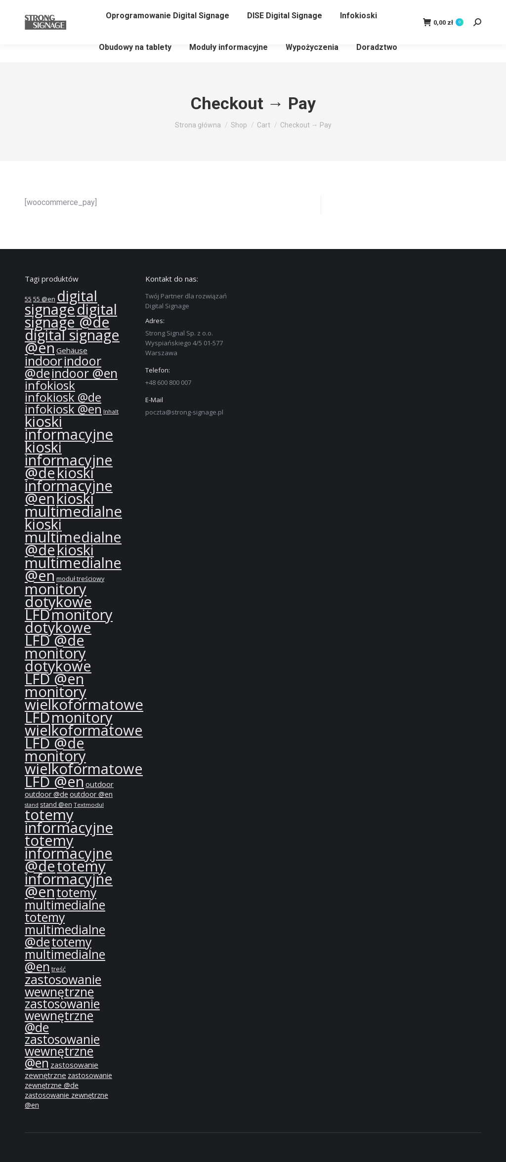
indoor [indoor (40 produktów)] (43, 361)
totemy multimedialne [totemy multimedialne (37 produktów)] (65, 898)
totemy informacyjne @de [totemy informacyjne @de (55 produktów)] (69, 853)
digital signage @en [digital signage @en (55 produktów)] (72, 341)
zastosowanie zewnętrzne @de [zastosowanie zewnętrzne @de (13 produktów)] (68, 1080)
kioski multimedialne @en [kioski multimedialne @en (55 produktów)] (73, 562)
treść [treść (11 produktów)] (58, 969)
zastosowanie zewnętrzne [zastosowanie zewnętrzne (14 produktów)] (61, 1070)
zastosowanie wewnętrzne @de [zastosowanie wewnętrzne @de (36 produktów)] (62, 1016)
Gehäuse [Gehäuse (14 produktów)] (71, 350)
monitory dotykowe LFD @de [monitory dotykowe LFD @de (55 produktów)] (69, 627)
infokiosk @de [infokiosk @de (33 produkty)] (63, 397)
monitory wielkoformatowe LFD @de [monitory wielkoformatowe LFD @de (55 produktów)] (84, 730)
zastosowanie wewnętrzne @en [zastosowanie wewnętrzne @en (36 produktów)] (62, 1051)
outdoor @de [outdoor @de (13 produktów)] (46, 794)
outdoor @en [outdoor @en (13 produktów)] (91, 794)
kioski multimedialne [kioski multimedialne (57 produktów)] (73, 505)
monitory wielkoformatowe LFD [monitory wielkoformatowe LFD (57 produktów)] (84, 704)
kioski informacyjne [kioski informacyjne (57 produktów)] (69, 428)
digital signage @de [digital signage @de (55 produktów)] (71, 315)
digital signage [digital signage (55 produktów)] (61, 302)
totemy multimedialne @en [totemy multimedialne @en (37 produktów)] (65, 954)
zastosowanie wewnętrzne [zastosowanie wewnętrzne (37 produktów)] (63, 985)
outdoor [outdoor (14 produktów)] (99, 784)
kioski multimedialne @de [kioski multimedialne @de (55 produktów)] (73, 537)
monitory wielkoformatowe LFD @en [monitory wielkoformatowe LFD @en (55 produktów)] (84, 768)
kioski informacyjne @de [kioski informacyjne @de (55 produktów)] (69, 460)
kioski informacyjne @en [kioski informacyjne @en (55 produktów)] (69, 485)
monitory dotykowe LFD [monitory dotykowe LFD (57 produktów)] (58, 601)
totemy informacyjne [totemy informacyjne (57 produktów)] (69, 821)
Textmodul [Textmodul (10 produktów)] (89, 804)
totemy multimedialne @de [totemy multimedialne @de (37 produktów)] (65, 929)
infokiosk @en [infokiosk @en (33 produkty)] (63, 409)
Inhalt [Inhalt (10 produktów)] (111, 411)
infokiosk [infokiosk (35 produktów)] (50, 385)
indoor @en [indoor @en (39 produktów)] (84, 373)
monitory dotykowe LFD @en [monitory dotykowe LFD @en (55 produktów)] (58, 666)
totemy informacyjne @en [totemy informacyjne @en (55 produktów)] (69, 879)
